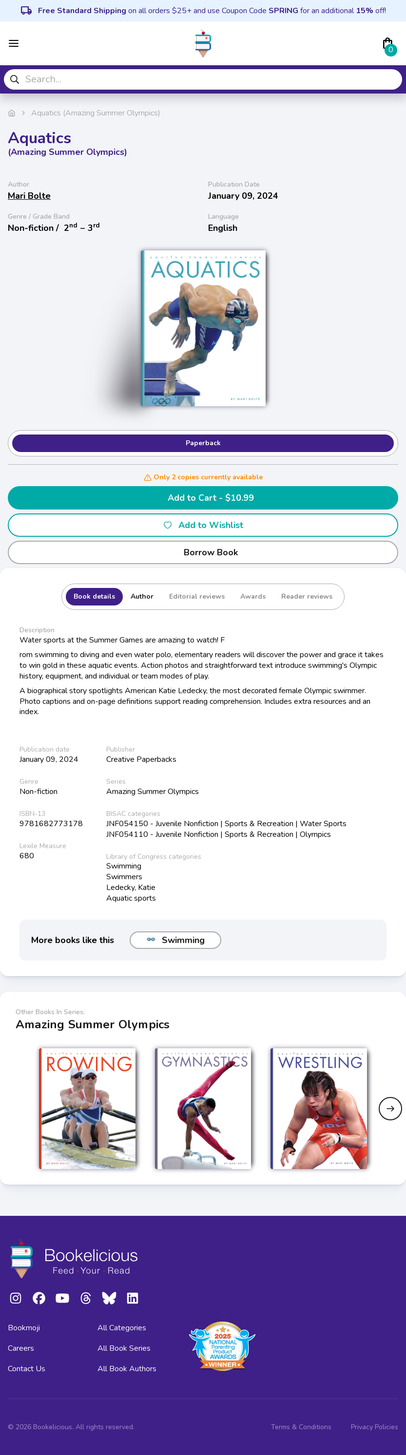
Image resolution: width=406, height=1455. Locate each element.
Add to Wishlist (203, 525)
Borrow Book (203, 552)
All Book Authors (126, 1368)
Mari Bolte (29, 196)
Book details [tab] (94, 596)
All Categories (121, 1328)
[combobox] (203, 79)
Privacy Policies (374, 1427)
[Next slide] (390, 1108)
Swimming (175, 940)
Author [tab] (142, 596)
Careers (21, 1348)
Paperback (203, 443)
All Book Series (124, 1348)
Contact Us (26, 1368)
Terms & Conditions (301, 1427)
